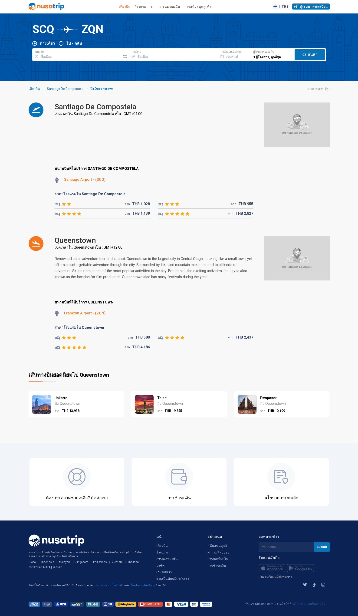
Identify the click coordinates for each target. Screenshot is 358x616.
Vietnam (117, 562)
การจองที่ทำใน (217, 559)
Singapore (82, 562)
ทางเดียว (47, 43)
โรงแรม (140, 6)
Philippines (100, 562)
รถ (152, 6)
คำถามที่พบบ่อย (218, 552)
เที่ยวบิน (124, 6)
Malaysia (65, 562)
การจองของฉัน (169, 6)
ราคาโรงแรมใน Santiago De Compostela (90, 194)
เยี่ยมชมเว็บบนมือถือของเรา (275, 577)
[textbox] (76, 53)
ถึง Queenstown (102, 89)
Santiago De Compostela (65, 89)
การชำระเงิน (216, 565)
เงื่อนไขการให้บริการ (142, 585)
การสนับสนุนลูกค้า (197, 6)
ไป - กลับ (74, 43)
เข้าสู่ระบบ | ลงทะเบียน (311, 6)
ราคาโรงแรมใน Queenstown (79, 327)
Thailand (133, 562)
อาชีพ (160, 565)
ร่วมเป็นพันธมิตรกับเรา (172, 578)
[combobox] (76, 53)
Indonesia (47, 562)
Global (32, 562)
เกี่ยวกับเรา (164, 572)
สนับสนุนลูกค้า (218, 545)
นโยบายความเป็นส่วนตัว (108, 585)
